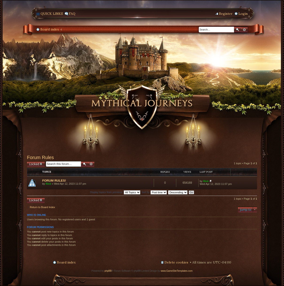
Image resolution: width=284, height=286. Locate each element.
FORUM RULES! (54, 180)
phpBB (107, 271)
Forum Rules (40, 157)
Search (237, 30)
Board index (49, 29)
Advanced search (244, 30)
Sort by (154, 192)
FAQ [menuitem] (72, 13)
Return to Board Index (42, 207)
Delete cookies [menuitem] (176, 262)
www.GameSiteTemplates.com (177, 271)
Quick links (52, 13)
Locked (34, 164)
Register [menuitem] (226, 13)
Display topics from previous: (115, 192)
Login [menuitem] (243, 13)
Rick (48, 183)
